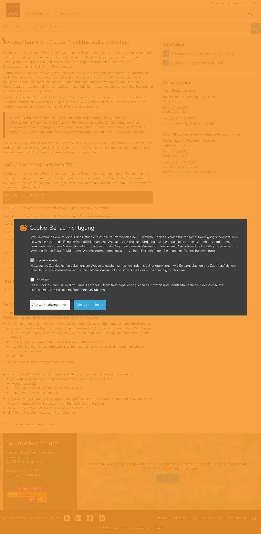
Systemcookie (46, 260)
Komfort (42, 280)
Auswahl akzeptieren (50, 305)
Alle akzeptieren (89, 305)
